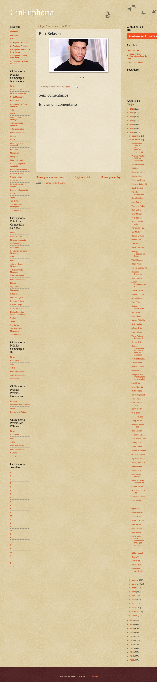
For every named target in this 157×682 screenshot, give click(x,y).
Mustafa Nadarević (139, 184)
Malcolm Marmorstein (138, 193)
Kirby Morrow (137, 214)
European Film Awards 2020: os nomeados (138, 376)
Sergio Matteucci (138, 466)
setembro (136, 584)
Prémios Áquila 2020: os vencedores (138, 158)
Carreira (13, 401)
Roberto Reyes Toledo (138, 426)
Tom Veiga (136, 561)
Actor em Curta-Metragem (16, 118)
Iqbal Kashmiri (137, 278)
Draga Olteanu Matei (137, 223)
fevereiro (136, 611)
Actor (12, 110)
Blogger (95, 676)
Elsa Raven (136, 501)
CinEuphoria (32, 12)
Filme (12, 86)
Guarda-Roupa (16, 177)
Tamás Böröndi (138, 164)
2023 (132, 121)
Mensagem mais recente (50, 177)
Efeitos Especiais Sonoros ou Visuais (18, 313)
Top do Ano (14, 201)
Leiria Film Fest (133, 50)
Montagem (14, 153)
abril (134, 604)
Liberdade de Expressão (20, 405)
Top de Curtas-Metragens (16, 206)
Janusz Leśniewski (139, 268)
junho (134, 596)
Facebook (14, 32)
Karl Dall (135, 168)
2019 (132, 620)
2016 (132, 632)
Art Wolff (135, 244)
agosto (135, 588)
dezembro (136, 136)
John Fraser (136, 399)
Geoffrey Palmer (138, 454)
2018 (132, 624)
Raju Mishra (136, 532)
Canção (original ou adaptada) (18, 165)
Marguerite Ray (138, 228)
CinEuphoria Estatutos (19, 42)
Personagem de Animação (16, 144)
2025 (132, 113)
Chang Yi (135, 557)
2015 (132, 636)
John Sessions (137, 528)
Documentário (16, 90)
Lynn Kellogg (137, 332)
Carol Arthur (136, 565)
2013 (132, 644)
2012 (132, 648)
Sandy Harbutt (137, 188)
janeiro (135, 615)
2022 (132, 125)
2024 (132, 117)
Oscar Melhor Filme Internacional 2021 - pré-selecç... (138, 540)
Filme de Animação (18, 93)
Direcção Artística (17, 173)
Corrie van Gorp (138, 172)
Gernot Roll (136, 342)
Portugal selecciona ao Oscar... (138, 254)
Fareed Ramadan (139, 450)
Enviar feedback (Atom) (55, 183)
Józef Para (136, 383)
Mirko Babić (136, 316)
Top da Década (16, 210)
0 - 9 (12, 567)
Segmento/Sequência (19, 190)
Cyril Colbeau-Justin (137, 404)
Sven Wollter (137, 363)
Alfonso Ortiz (137, 328)
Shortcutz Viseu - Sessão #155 (138, 481)
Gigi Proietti (136, 508)
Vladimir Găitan (138, 367)
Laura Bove (136, 516)
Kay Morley (136, 232)
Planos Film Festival (135, 62)
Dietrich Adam (137, 512)
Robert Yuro (136, 240)
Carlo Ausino (137, 176)
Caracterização (16, 181)
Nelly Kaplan (137, 324)
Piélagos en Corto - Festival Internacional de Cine (137, 56)
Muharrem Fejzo (138, 180)
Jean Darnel (136, 202)
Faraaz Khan (137, 470)
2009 (132, 660)
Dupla (12, 140)
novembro (136, 140)
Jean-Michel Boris (139, 439)
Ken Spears (136, 443)
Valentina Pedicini (139, 206)
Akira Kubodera (138, 298)
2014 (132, 640)
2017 (132, 628)
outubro (135, 580)
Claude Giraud (137, 486)
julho (134, 592)
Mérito (12, 408)
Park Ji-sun (136, 524)
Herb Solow (136, 210)
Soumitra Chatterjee (137, 273)
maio (134, 600)
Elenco (13, 136)
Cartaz (13, 194)
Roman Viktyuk (138, 236)
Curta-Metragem (17, 97)
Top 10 (13, 456)
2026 (132, 109)
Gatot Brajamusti (138, 395)
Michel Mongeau (138, 359)
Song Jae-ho (137, 421)
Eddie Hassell (137, 553)
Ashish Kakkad (138, 520)
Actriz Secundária (17, 132)
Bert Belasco (137, 391)
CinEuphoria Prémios (19, 46)
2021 (132, 129)
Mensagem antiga (111, 177)
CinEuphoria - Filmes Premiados (18, 57)
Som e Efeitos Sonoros (19, 170)
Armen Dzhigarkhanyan (139, 284)
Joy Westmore (137, 458)
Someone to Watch (18, 412)
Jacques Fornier (138, 294)
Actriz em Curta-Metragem (16, 124)
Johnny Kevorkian (139, 462)
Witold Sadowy (138, 260)
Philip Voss (136, 302)
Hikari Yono (136, 264)
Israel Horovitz (137, 387)
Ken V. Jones (137, 447)
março (134, 608)
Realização (14, 100)
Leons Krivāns (137, 417)
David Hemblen (138, 248)
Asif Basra (136, 312)
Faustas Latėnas (138, 497)
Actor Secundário (17, 129)
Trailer (12, 197)
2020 (132, 133)
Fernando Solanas (139, 435)
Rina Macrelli (137, 431)
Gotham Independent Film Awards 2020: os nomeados (138, 350)
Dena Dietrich (137, 198)
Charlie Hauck (137, 290)
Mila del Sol (136, 371)
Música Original (16, 160)
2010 (132, 656)
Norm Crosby (137, 409)
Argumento (14, 149)
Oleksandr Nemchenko (137, 570)
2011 (132, 652)
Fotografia (14, 157)
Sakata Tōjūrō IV (138, 320)
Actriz (12, 114)
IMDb (12, 39)
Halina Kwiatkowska (138, 307)
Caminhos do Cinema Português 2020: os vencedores (137, 147)
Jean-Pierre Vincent (136, 475)
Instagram (14, 35)
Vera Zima (136, 413)
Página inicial (82, 177)
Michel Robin (137, 218)
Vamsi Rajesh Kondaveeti (137, 337)
